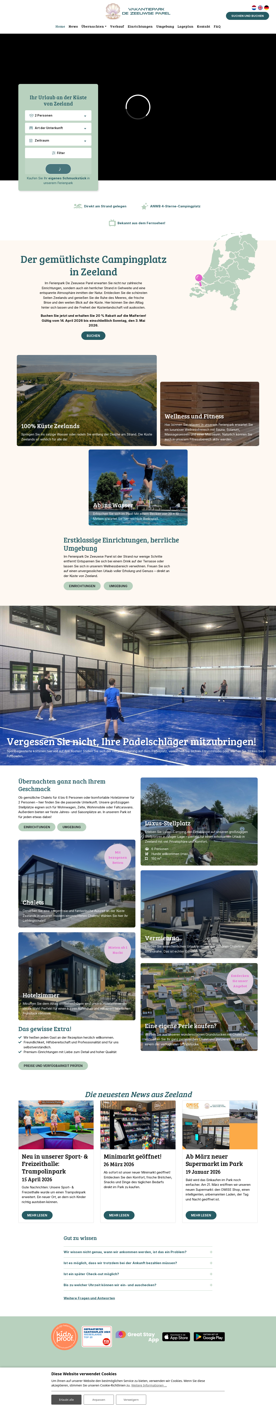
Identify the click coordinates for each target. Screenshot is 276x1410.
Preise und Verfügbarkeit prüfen (53, 1068)
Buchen (93, 336)
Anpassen (99, 1399)
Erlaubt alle (66, 1399)
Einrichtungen (82, 586)
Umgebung (118, 586)
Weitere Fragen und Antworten (89, 1303)
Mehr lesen (37, 1220)
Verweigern (131, 1399)
